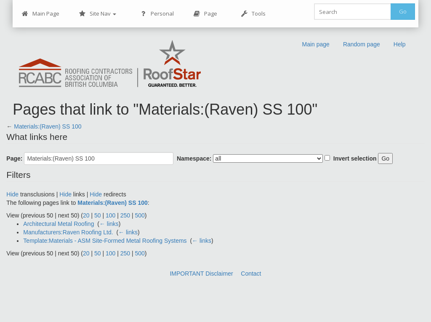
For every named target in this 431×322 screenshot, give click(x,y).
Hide (12, 194)
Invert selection (355, 158)
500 (140, 215)
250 (125, 215)
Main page (315, 44)
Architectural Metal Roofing (58, 223)
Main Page (40, 13)
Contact (251, 273)
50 (97, 215)
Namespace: (194, 158)
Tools (253, 13)
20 (86, 215)
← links (109, 223)
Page (205, 13)
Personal (157, 13)
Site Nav (97, 13)
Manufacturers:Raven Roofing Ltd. (68, 232)
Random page (361, 44)
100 (110, 215)
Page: (14, 158)
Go (403, 11)
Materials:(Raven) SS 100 (47, 126)
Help (400, 44)
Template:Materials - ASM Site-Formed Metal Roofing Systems (104, 240)
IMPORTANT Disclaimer (201, 273)
